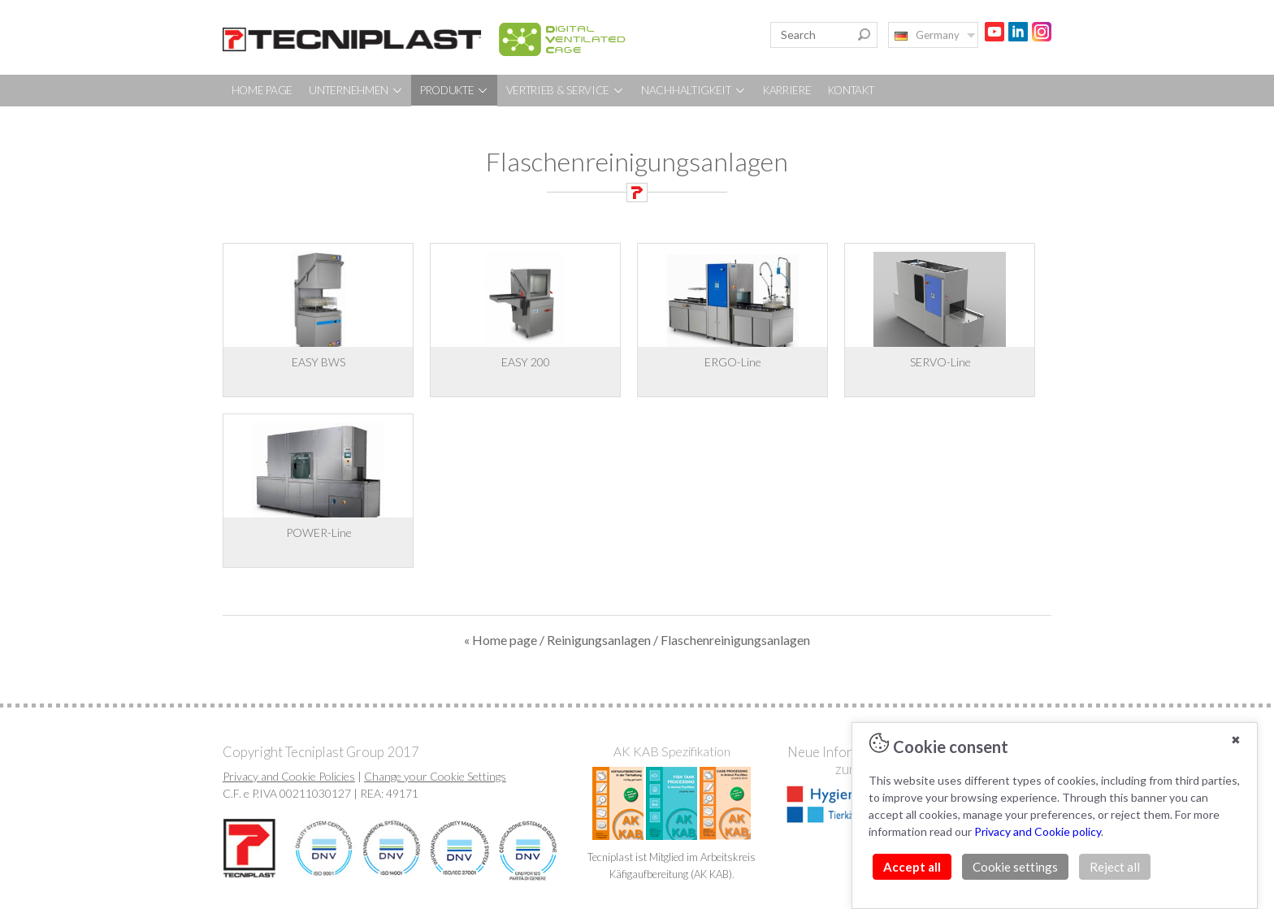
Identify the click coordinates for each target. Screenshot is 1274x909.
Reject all (1115, 866)
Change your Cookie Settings (435, 776)
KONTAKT (851, 90)
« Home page (500, 639)
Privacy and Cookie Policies (289, 776)
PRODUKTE (454, 90)
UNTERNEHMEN (356, 90)
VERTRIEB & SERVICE (565, 90)
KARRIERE (787, 90)
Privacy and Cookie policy (1037, 831)
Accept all (912, 866)
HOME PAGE (262, 90)
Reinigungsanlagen (599, 639)
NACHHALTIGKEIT (694, 90)
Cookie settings (1015, 866)
